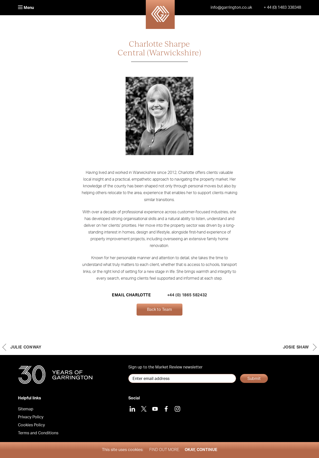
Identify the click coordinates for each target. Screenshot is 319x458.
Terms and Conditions (38, 433)
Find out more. (164, 450)
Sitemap (25, 409)
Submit (254, 379)
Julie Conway (26, 347)
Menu (26, 7)
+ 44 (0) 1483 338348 (282, 7)
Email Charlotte (131, 295)
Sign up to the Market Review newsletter (165, 367)
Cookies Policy (31, 425)
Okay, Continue (201, 450)
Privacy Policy (30, 417)
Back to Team (159, 310)
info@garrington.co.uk (231, 7)
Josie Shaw (296, 347)
